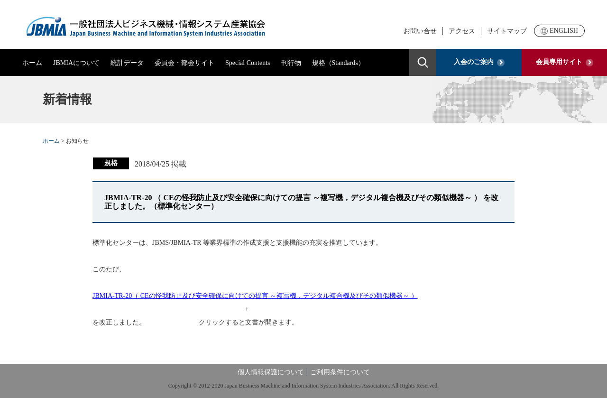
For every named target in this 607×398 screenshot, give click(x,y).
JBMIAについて (76, 62)
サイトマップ (507, 31)
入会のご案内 (479, 62)
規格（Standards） (338, 62)
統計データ (127, 62)
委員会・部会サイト (184, 62)
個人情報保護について (271, 372)
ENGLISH (559, 31)
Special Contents (247, 62)
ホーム (32, 62)
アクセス (462, 31)
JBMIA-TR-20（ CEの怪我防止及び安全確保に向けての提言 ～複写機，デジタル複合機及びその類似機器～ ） (255, 295)
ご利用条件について (340, 372)
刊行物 (291, 62)
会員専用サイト (564, 62)
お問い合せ (420, 31)
